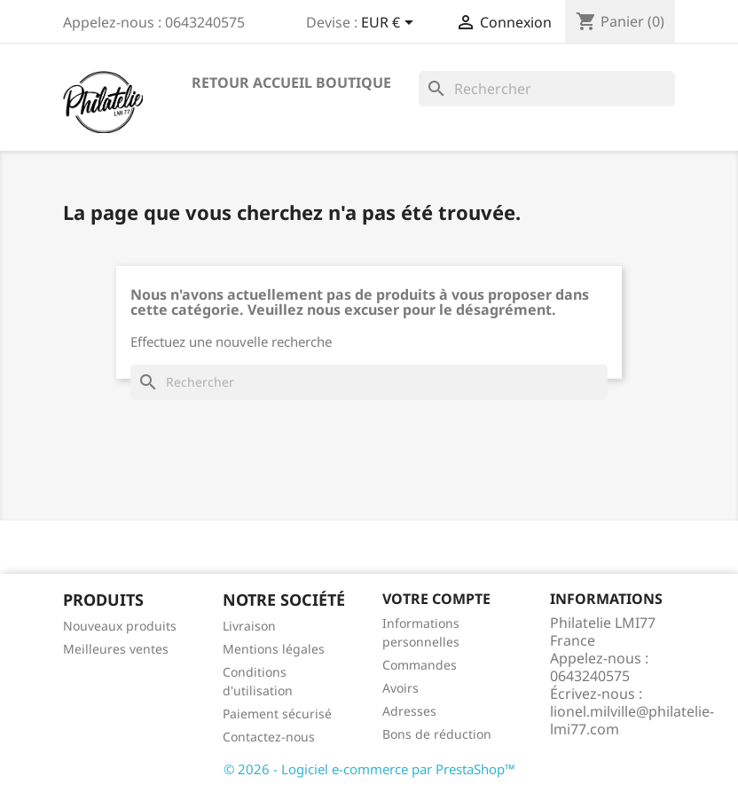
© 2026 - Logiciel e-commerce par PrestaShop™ (369, 769)
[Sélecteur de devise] (390, 24)
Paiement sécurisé (277, 713)
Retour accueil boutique (291, 82)
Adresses (409, 710)
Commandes (419, 664)
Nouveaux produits (120, 625)
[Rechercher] (547, 88)
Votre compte (436, 598)
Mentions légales (274, 648)
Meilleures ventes (116, 648)
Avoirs (400, 687)
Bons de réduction (436, 733)
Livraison (249, 625)
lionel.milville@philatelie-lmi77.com (632, 720)
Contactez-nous (269, 736)
